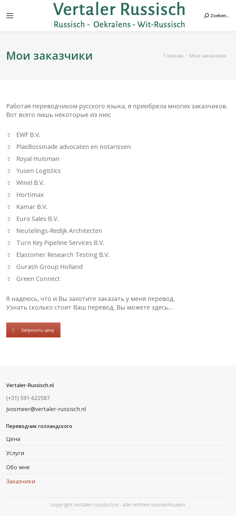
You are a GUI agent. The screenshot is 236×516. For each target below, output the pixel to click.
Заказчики (20, 481)
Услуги (15, 453)
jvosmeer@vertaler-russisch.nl (46, 409)
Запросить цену (33, 330)
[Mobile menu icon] (10, 15)
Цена (13, 438)
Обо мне (18, 467)
